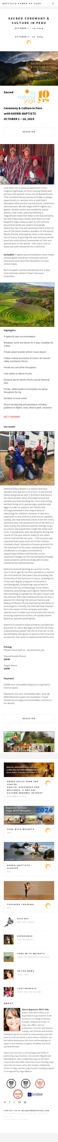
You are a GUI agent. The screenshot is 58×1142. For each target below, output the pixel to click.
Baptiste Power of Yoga (21, 3)
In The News (25, 971)
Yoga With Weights (21, 829)
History (23, 919)
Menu (53, 3)
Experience (25, 936)
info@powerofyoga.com (35, 1110)
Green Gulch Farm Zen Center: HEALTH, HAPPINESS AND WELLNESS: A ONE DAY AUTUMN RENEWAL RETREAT (25, 787)
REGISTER (29, 132)
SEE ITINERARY (12, 416)
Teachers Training (20, 904)
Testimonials (27, 988)
